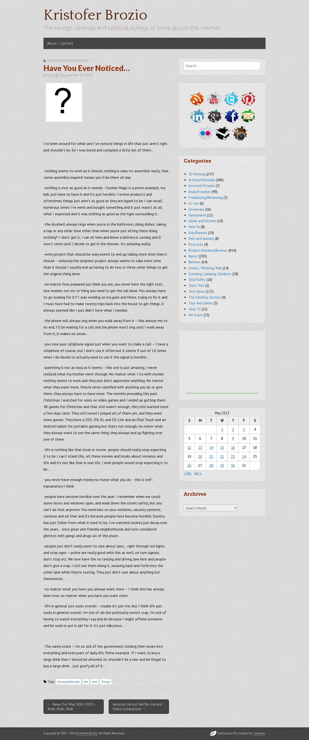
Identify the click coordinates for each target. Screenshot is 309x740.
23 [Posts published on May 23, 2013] (233, 456)
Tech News (197, 291)
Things (105, 681)
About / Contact (60, 43)
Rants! (84, 61)
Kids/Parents (198, 232)
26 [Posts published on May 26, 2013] (189, 465)
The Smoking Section (205, 297)
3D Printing (197, 174)
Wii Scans (196, 315)
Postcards (196, 244)
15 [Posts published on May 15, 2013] (222, 447)
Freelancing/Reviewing (206, 197)
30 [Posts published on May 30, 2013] (233, 465)
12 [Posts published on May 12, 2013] (189, 447)
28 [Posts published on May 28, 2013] (211, 465)
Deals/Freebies (200, 191)
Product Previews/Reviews (208, 250)
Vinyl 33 (195, 309)
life (86, 681)
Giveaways (196, 209)
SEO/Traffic (197, 279)
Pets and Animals (201, 238)
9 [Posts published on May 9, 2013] (233, 438)
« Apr (187, 473)
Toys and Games (201, 303)
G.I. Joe (194, 203)
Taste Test (196, 285)
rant (94, 681)
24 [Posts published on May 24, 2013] (244, 456)
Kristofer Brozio (95, 15)
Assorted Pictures (202, 185)
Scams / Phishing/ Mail (205, 268)
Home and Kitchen (202, 221)
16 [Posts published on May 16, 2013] (233, 447)
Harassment (197, 215)
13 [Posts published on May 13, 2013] (200, 447)
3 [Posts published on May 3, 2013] (244, 429)
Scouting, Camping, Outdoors (210, 274)
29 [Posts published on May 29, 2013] (222, 465)
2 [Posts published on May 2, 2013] (233, 429)
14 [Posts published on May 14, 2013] (211, 447)
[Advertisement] (222, 363)
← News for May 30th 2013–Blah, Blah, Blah (72, 706)
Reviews (195, 262)
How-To (194, 226)
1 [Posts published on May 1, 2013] (222, 429)
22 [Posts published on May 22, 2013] (222, 456)
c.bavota (259, 733)
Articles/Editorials (62, 61)
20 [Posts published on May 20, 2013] (200, 456)
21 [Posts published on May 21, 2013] (211, 456)
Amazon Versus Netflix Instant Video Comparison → (137, 706)
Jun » (198, 473)
